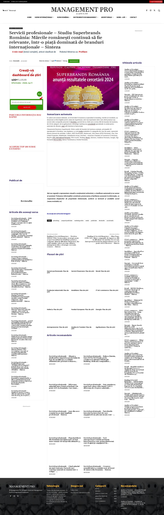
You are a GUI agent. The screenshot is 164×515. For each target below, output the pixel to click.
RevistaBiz (16, 61)
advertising (56, 220)
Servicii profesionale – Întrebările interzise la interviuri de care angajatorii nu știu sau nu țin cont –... (99, 413)
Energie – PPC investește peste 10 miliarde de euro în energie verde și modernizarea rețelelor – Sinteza (133, 97)
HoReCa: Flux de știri (54, 309)
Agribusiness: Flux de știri (105, 327)
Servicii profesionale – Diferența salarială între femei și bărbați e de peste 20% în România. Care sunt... (63, 386)
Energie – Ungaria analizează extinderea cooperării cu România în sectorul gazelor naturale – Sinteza (133, 163)
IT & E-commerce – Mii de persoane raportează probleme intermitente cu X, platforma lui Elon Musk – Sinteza (134, 242)
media (87, 220)
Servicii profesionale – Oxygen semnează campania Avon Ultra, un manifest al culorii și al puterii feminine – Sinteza (22, 247)
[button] (158, 10)
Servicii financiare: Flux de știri (82, 271)
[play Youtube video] (26, 132)
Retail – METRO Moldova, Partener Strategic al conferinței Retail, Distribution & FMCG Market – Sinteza (133, 291)
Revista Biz (101, 220)
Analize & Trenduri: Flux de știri (81, 328)
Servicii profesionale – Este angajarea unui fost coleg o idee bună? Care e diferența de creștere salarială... (99, 386)
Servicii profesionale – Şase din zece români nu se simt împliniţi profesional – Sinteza (64, 413)
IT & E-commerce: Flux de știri (107, 290)
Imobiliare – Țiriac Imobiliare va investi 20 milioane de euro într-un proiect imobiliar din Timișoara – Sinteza (133, 151)
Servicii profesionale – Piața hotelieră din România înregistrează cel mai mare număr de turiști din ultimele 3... (65, 439)
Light (52, 61)
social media (110, 220)
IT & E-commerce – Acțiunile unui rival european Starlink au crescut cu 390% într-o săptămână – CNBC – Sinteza (132, 278)
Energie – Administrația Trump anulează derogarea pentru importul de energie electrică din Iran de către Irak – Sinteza (134, 396)
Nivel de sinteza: (44, 61)
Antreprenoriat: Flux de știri (57, 327)
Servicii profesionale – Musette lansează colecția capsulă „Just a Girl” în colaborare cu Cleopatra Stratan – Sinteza (20, 311)
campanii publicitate (66, 220)
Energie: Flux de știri (103, 309)
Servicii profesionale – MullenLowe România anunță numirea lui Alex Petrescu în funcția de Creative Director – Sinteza (22, 338)
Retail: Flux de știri (103, 271)
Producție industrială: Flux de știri (58, 291)
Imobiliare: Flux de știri (79, 290)
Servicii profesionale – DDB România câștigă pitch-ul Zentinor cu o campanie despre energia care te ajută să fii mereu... (21, 221)
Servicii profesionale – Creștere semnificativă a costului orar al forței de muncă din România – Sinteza (99, 468)
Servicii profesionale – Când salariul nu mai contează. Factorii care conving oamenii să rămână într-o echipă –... (64, 469)
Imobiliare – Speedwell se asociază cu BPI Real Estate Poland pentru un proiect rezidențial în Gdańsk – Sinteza (134, 254)
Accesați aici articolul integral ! (58, 214)
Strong (65, 61)
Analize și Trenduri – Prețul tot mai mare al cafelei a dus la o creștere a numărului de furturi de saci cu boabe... (133, 123)
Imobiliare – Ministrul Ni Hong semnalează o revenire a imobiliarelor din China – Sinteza (133, 302)
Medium (58, 61)
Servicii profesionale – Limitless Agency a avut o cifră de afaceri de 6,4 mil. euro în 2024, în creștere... (20, 393)
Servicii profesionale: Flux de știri (57, 272)
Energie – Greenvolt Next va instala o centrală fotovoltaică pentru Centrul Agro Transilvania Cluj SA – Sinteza (134, 266)
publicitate (94, 220)
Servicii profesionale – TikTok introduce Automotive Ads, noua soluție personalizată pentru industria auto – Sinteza (21, 271)
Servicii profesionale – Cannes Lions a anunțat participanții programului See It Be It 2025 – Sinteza (22, 259)
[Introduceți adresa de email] (26, 102)
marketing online (78, 220)
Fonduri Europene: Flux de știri (82, 309)
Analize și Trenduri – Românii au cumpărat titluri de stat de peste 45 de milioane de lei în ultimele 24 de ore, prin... (134, 86)
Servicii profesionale (16, 28)
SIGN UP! (26, 107)
